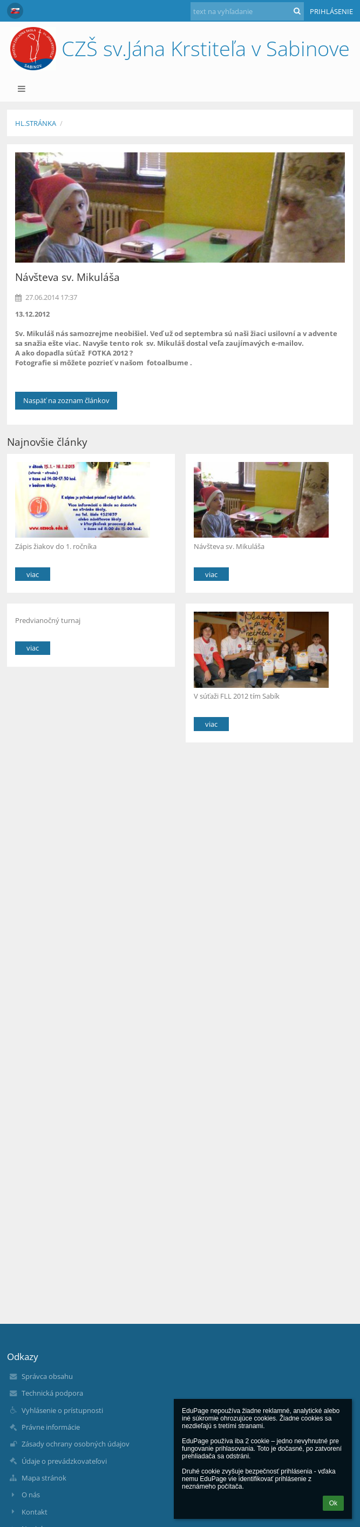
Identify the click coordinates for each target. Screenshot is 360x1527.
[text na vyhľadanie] (247, 11)
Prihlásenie (331, 11)
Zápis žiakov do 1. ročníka (56, 546)
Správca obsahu (47, 1376)
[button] (15, 10)
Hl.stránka (35, 123)
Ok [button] (333, 1503)
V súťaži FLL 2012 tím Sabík (237, 696)
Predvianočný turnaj (47, 620)
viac (32, 574)
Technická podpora (52, 1393)
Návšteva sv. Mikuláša (229, 546)
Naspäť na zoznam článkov (66, 400)
